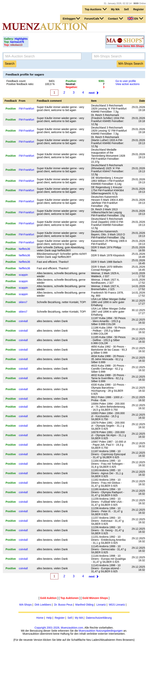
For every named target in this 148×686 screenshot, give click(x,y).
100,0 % (50, 84)
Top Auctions (96, 9)
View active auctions (128, 84)
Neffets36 (24, 248)
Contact (115, 18)
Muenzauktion (87, 630)
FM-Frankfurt (26, 108)
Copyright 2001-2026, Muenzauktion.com (59, 627)
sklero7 (23, 302)
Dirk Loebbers (43, 604)
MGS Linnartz (117, 604)
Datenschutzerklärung (99, 617)
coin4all (23, 321)
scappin (23, 274)
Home (39, 617)
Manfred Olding (84, 604)
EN (135, 18)
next (92, 92)
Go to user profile (126, 81)
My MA (115, 9)
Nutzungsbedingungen (109, 630)
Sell (126, 9)
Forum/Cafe (94, 18)
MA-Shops (25, 604)
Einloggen (71, 18)
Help (49, 617)
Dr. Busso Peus (63, 604)
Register (138, 9)
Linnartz (101, 604)
